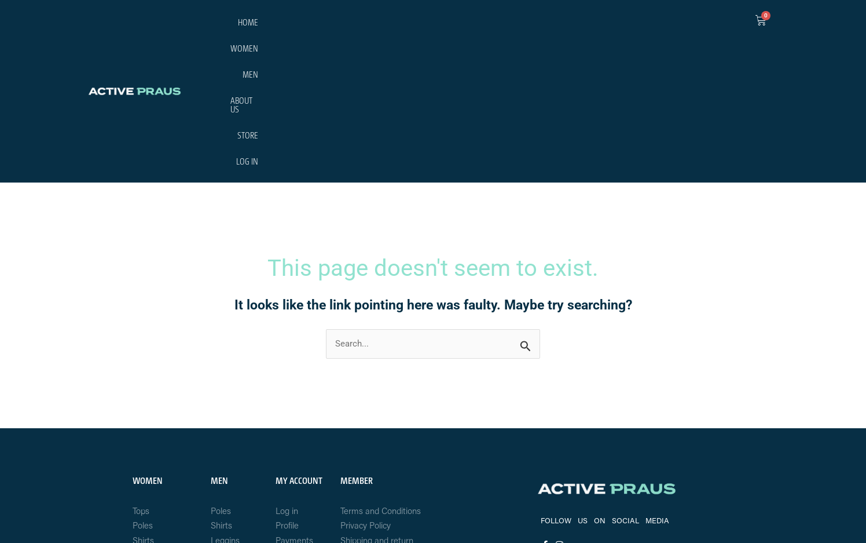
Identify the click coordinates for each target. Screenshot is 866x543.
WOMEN (543, 24)
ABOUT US (624, 24)
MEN (582, 24)
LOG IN (707, 24)
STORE (668, 24)
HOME (502, 24)
